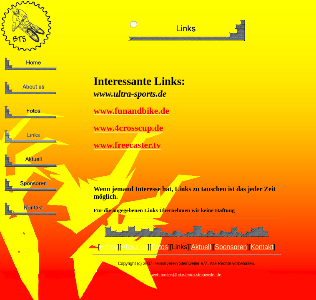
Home (109, 246)
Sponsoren (231, 246)
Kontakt (262, 246)
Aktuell (201, 246)
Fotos (159, 246)
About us (134, 246)
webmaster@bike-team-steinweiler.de (186, 274)
